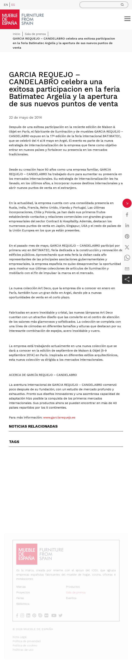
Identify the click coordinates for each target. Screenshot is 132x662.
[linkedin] (127, 225)
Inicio (16, 34)
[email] (127, 268)
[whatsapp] (127, 258)
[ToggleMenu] (127, 18)
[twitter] (127, 247)
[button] (127, 18)
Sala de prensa (35, 34)
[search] (104, 5)
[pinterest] (127, 236)
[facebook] (127, 214)
